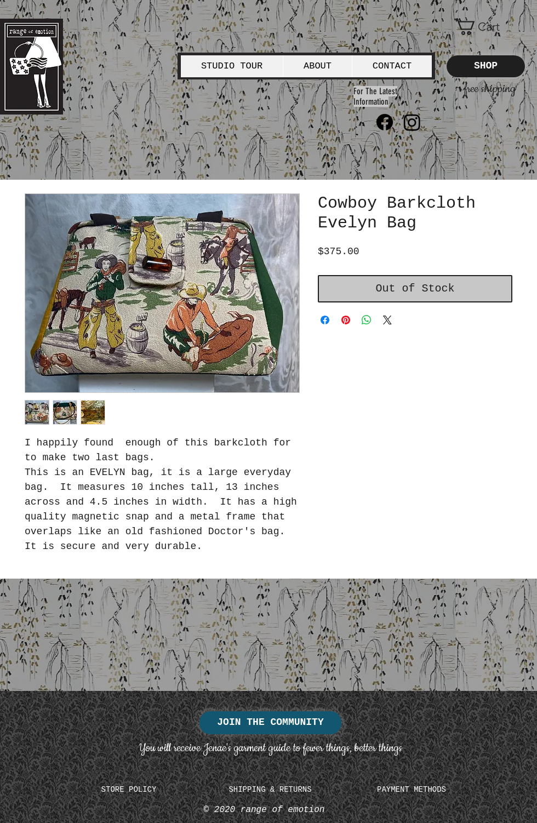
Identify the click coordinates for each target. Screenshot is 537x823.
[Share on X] (387, 320)
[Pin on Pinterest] (345, 320)
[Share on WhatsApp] (366, 320)
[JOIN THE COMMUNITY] (270, 722)
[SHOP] (486, 66)
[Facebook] (385, 122)
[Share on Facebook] (325, 320)
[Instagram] (412, 122)
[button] (485, 27)
